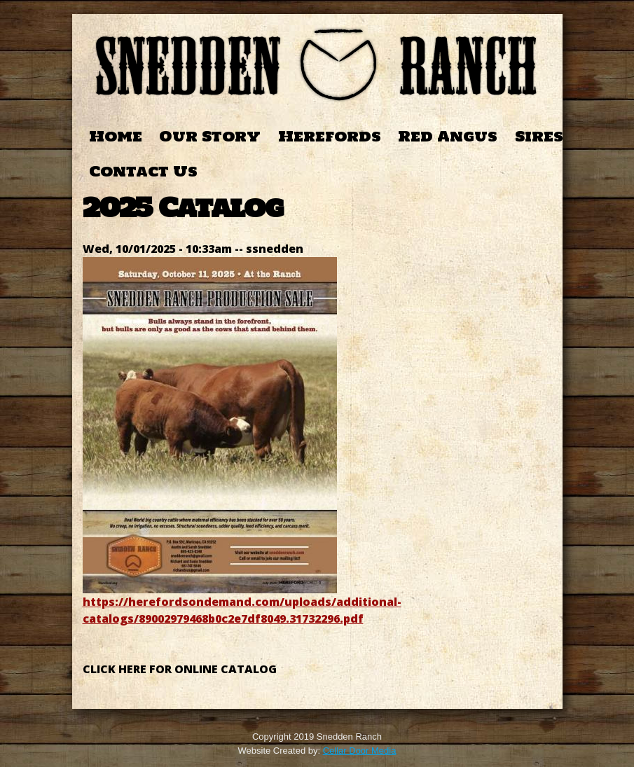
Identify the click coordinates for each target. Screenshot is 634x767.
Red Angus (447, 136)
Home (115, 136)
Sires (539, 136)
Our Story (210, 136)
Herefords (329, 136)
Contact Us (143, 171)
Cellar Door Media (360, 750)
